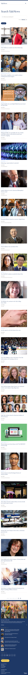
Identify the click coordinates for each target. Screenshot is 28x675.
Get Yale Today (5, 660)
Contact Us (3, 667)
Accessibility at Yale (4, 669)
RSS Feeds (2, 665)
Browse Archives (3, 663)
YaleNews (4, 3)
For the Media (3, 666)
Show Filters (3, 23)
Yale (25, 673)
